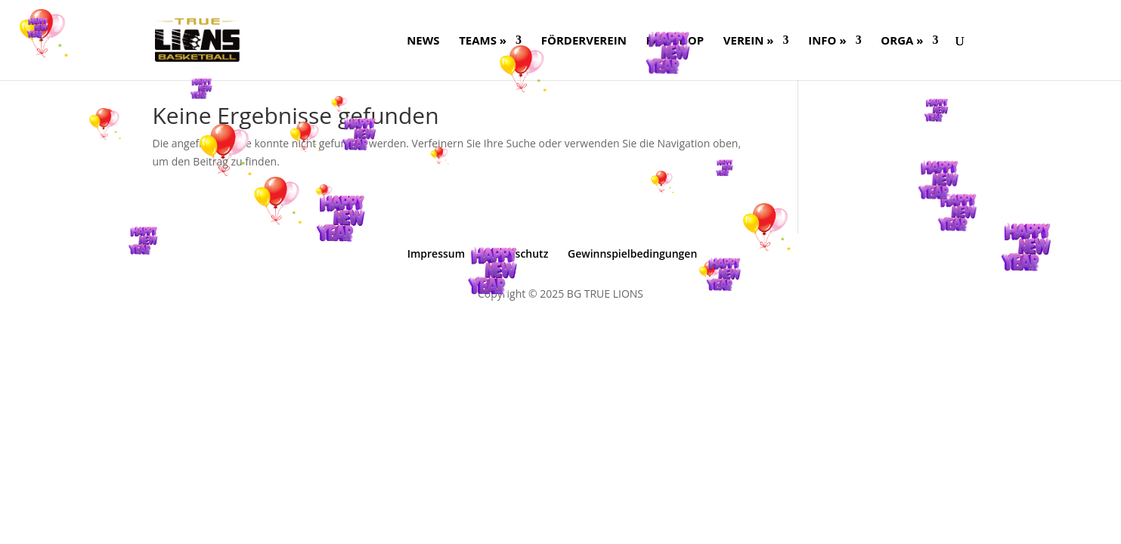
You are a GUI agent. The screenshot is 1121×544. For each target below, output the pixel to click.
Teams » (482, 41)
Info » (827, 41)
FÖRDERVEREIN (584, 41)
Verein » (748, 41)
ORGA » (902, 41)
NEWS (423, 41)
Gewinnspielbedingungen (632, 253)
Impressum (436, 253)
